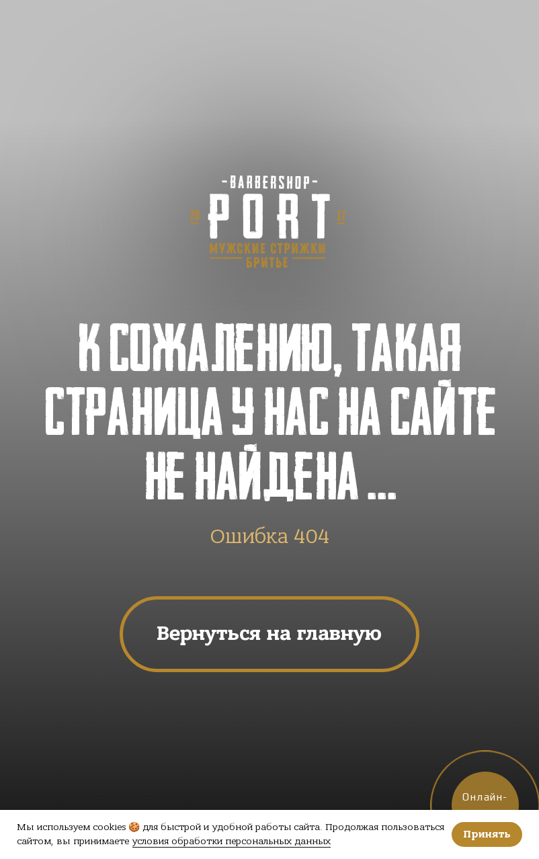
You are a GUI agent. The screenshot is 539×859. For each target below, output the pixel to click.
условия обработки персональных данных (231, 841)
